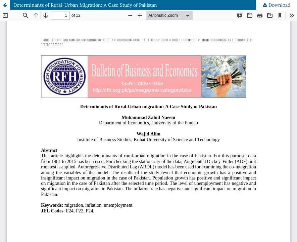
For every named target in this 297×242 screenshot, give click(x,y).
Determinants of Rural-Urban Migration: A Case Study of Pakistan (85, 5)
